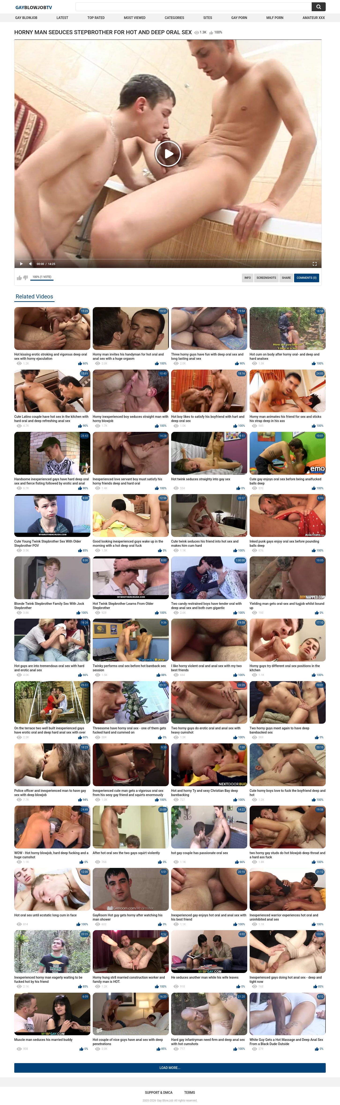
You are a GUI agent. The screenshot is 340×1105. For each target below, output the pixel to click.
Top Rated (96, 18)
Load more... (170, 1068)
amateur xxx (314, 18)
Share (286, 277)
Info (247, 277)
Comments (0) (307, 277)
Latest (62, 18)
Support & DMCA (158, 1092)
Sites (207, 18)
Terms (189, 1092)
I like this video (19, 277)
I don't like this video (25, 277)
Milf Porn (274, 18)
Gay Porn (239, 18)
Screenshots (266, 277)
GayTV (33, 7)
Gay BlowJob (26, 18)
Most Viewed (134, 18)
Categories (174, 18)
